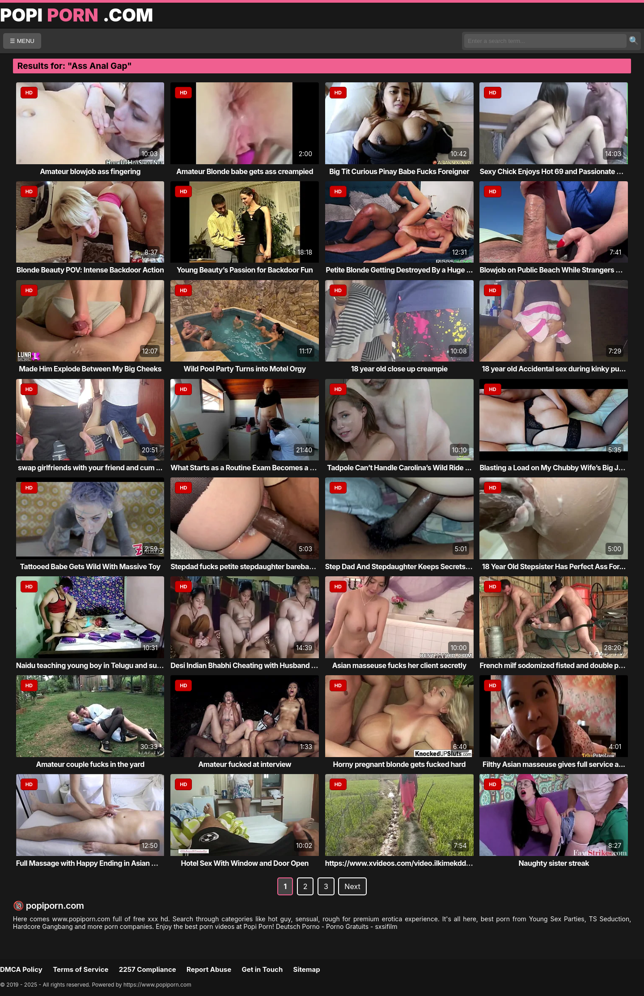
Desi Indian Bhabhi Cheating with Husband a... (246, 665)
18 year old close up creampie (399, 368)
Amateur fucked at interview (244, 764)
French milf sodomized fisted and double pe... (554, 665)
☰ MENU (22, 41)
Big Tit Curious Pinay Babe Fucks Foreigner (399, 171)
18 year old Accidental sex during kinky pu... (554, 368)
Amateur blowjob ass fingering (90, 171)
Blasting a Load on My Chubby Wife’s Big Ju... (554, 467)
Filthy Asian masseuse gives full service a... (554, 764)
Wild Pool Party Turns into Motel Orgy (245, 368)
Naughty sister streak (553, 863)
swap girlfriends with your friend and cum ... (90, 467)
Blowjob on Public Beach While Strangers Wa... (556, 269)
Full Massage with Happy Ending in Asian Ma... (92, 863)
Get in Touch (262, 969)
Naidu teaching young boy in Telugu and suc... (91, 665)
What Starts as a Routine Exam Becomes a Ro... (247, 467)
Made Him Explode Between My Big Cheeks (90, 368)
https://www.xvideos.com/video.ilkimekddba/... (404, 863)
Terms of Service (80, 969)
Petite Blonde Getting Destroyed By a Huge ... (399, 269)
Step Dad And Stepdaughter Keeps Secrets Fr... (402, 566)
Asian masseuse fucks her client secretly (399, 665)
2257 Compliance (147, 969)
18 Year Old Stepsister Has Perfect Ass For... (554, 566)
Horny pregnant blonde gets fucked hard (399, 764)
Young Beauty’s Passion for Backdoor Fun (245, 269)
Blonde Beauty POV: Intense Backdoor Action (90, 269)
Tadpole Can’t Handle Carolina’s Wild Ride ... (399, 467)
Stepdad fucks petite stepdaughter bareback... (246, 566)
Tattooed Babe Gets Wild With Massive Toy (90, 566)
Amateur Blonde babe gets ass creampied (244, 171)
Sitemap (306, 969)
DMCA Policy (21, 969)
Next (352, 886)
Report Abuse (208, 969)
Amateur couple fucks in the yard (90, 764)
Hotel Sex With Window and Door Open (244, 863)
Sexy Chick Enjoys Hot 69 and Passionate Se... (555, 171)
